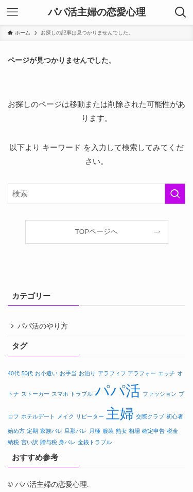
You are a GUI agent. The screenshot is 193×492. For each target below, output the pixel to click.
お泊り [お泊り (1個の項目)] (87, 375)
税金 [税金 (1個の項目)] (172, 433)
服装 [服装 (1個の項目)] (108, 433)
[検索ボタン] (180, 12)
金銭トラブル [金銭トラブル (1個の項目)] (95, 444)
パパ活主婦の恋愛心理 (97, 12)
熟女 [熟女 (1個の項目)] (121, 433)
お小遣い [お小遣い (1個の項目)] (46, 375)
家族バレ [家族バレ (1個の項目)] (51, 433)
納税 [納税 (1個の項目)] (13, 444)
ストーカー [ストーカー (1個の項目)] (35, 396)
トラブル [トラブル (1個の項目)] (81, 396)
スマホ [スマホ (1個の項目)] (59, 396)
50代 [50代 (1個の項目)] (27, 375)
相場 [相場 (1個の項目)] (134, 433)
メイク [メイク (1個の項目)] (65, 418)
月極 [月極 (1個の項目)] (94, 433)
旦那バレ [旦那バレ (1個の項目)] (75, 433)
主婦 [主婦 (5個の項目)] (120, 416)
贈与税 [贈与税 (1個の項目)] (48, 444)
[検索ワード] (96, 194)
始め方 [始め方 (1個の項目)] (16, 433)
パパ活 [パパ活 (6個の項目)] (118, 392)
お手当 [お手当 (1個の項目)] (68, 375)
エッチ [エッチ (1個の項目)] (166, 375)
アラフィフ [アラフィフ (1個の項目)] (112, 375)
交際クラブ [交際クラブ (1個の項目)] (150, 418)
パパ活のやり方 (45, 327)
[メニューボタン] (12, 12)
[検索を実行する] (175, 194)
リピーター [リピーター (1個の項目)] (90, 418)
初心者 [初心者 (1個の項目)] (174, 418)
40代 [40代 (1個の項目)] (14, 375)
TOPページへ (96, 231)
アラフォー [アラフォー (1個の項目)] (142, 375)
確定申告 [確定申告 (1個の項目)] (153, 433)
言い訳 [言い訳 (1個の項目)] (29, 444)
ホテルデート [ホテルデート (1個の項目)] (38, 418)
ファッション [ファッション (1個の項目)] (160, 396)
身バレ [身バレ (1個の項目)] (67, 444)
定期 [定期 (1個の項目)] (32, 433)
